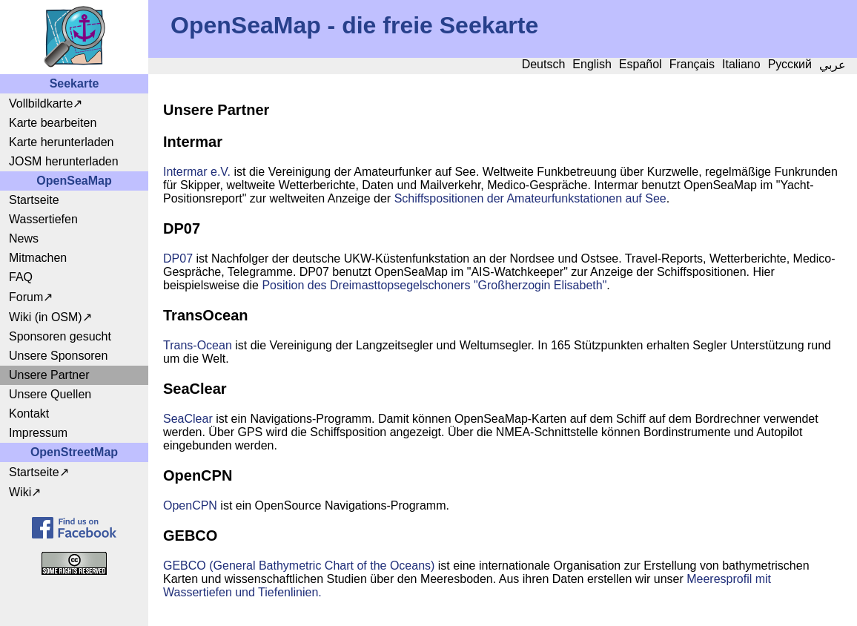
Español (640, 64)
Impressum (38, 432)
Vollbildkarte (41, 103)
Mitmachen (38, 257)
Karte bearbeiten (52, 122)
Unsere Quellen (50, 394)
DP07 (178, 258)
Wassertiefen (43, 219)
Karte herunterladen (61, 142)
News (24, 238)
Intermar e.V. (197, 171)
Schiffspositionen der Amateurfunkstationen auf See (530, 198)
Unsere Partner (49, 375)
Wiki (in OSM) (45, 317)
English (591, 64)
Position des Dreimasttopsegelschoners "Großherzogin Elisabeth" (434, 285)
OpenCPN (190, 505)
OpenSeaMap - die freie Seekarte (354, 25)
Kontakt (29, 413)
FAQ (21, 277)
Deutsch (544, 64)
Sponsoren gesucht (60, 336)
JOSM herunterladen (64, 161)
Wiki (20, 492)
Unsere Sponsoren (58, 355)
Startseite (34, 200)
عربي (832, 65)
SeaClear (188, 418)
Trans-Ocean (197, 345)
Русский (790, 64)
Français (692, 64)
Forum (26, 297)
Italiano (741, 64)
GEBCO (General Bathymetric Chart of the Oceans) (298, 565)
